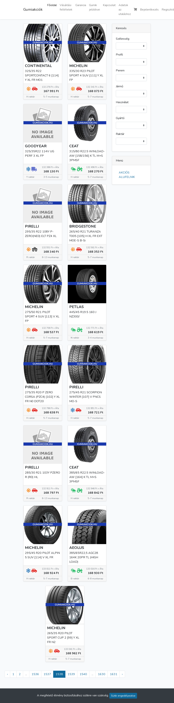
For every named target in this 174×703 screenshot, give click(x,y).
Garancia (80, 5)
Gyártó (120, 118)
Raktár (120, 134)
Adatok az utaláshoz (125, 9)
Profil (119, 55)
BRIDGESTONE (82, 226)
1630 (101, 674)
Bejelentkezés (149, 10)
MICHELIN (78, 65)
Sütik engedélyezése (123, 695)
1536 (35, 674)
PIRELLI (32, 226)
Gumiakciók (33, 9)
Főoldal (52, 5)
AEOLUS (76, 547)
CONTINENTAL (38, 65)
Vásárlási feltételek (66, 7)
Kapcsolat (109, 5)
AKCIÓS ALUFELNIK (127, 175)
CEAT (74, 146)
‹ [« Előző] (7, 674)
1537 (47, 674)
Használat (122, 102)
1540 (83, 674)
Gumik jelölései (94, 7)
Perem (120, 70)
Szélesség (122, 39)
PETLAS (76, 306)
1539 (71, 674)
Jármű (119, 86)
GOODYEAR (36, 146)
